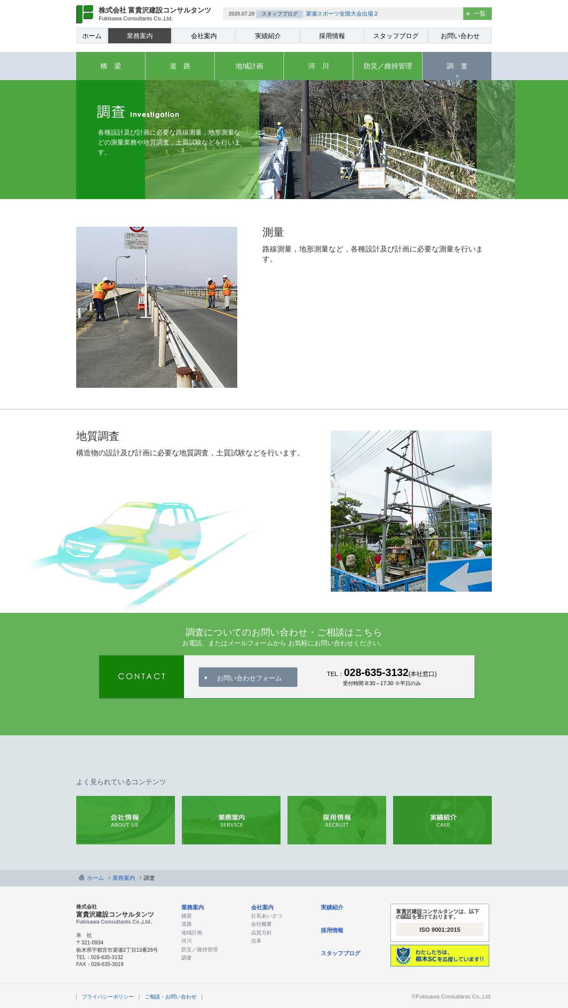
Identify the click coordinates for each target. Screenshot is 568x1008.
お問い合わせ (460, 35)
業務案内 (140, 35)
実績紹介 (268, 35)
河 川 (318, 66)
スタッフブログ (396, 35)
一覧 (480, 13)
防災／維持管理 (388, 66)
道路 (186, 924)
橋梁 (186, 916)
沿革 (256, 941)
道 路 (180, 66)
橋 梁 (110, 66)
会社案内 (204, 35)
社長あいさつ (266, 916)
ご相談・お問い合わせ (171, 997)
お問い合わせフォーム (249, 678)
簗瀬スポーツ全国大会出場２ (342, 13)
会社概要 (261, 924)
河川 (186, 941)
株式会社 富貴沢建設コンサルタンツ (155, 14)
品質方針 (261, 933)
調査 (186, 958)
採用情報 (332, 35)
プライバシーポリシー (108, 997)
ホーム (92, 35)
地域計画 (249, 66)
